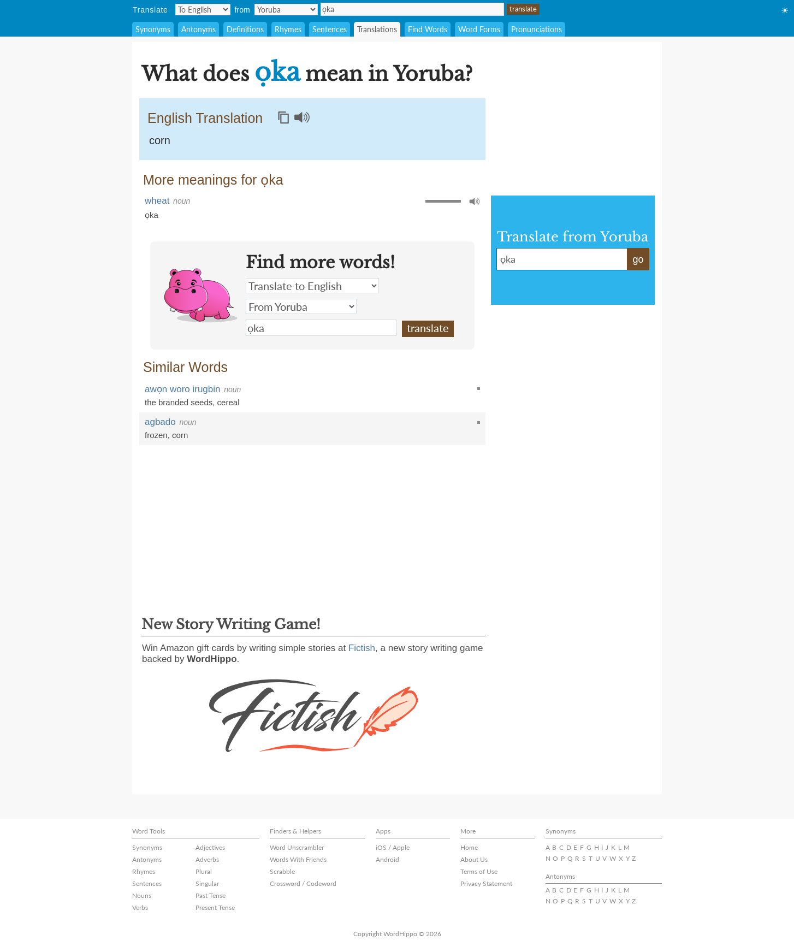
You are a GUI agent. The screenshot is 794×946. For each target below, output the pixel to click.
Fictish (361, 648)
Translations (377, 29)
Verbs (140, 907)
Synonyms (152, 29)
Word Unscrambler (297, 847)
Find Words (427, 29)
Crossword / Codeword (303, 883)
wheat (157, 201)
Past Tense (210, 895)
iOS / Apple (393, 847)
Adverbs (207, 859)
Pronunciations (536, 29)
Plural (203, 871)
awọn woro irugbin (183, 389)
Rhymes (288, 29)
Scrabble (282, 871)
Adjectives (210, 847)
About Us (474, 859)
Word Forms (479, 29)
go (637, 259)
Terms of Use (478, 871)
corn (159, 140)
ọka (412, 9)
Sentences (329, 29)
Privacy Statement (486, 883)
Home (469, 847)
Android (387, 859)
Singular (207, 883)
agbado (160, 422)
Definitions (245, 29)
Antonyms (198, 29)
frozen (156, 435)
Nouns (141, 895)
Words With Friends (298, 859)
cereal (228, 402)
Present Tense (215, 907)
